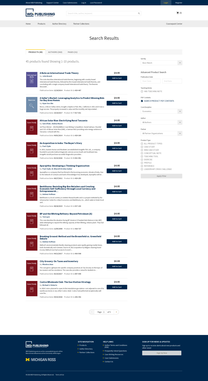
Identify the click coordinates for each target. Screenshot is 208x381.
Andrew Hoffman (48, 194)
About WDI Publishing (34, 2)
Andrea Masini (57, 124)
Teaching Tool (151, 156)
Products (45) (36, 52)
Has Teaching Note (153, 91)
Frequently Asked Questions (116, 351)
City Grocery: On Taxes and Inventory (59, 261)
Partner (143, 129)
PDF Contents (146, 97)
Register (178, 2)
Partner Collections (81, 23)
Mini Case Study (151, 150)
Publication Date (147, 77)
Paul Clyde (46, 146)
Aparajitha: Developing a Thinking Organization (65, 166)
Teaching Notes (146, 88)
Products (41, 23)
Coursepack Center (174, 23)
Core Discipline (146, 107)
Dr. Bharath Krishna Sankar (62, 169)
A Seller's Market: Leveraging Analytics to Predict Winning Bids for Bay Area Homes (72, 99)
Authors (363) (55, 52)
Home (28, 23)
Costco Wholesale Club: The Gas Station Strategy (65, 282)
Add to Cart (117, 78)
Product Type (145, 140)
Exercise (148, 159)
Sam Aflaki (46, 124)
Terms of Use (59, 375)
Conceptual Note (152, 153)
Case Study (149, 147)
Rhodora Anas (47, 264)
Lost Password (96, 2)
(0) (181, 13)
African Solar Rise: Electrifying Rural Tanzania (63, 120)
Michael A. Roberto (49, 285)
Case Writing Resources (114, 354)
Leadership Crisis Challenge (158, 169)
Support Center (52, 2)
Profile (147, 162)
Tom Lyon (46, 217)
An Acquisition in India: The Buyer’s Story (61, 143)
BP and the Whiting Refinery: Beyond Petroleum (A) (66, 214)
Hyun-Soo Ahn (47, 103)
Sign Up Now (162, 353)
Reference (149, 166)
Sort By (143, 59)
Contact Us (109, 361)
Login (166, 2)
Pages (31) (72, 52)
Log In (83, 2)
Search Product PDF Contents (159, 101)
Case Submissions (70, 2)
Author (143, 118)
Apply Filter (161, 176)
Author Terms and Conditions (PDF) (116, 346)
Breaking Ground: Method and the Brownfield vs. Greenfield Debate (70, 237)
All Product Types (153, 143)
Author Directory (59, 23)
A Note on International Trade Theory (59, 73)
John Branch (47, 76)
